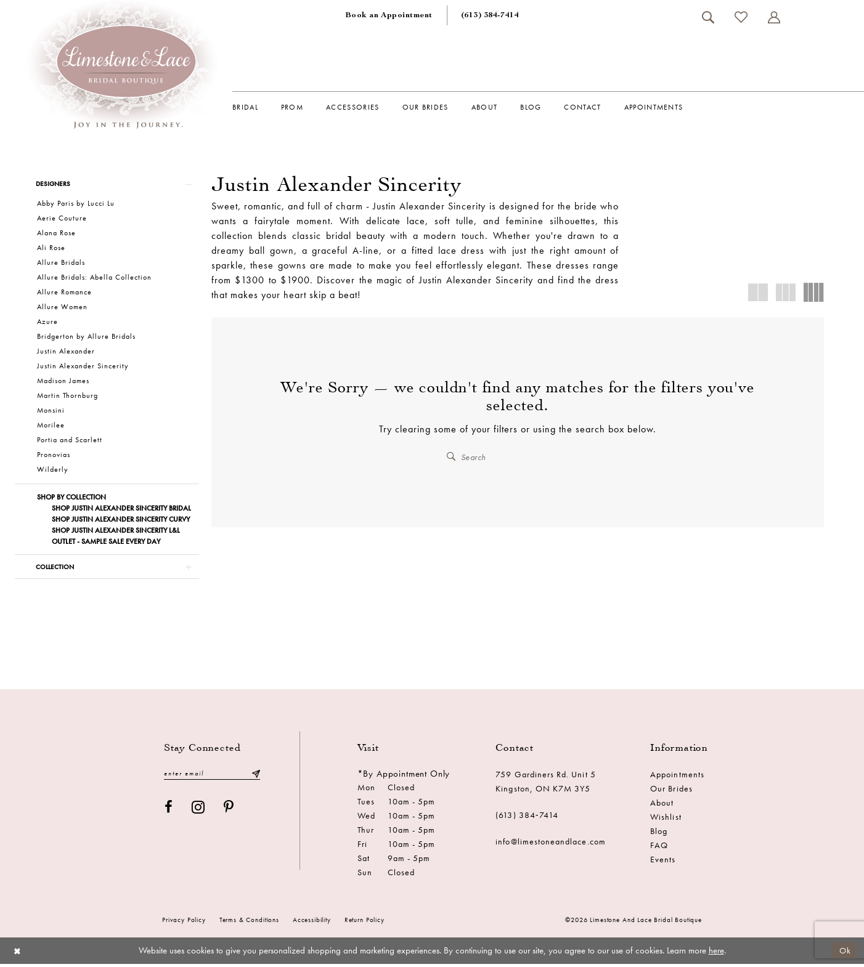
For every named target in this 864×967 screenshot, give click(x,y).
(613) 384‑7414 (526, 818)
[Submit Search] (452, 457)
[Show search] (707, 17)
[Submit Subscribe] (255, 777)
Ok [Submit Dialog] (844, 953)
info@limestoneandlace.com (550, 845)
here (716, 954)
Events (662, 862)
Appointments (677, 777)
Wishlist (665, 820)
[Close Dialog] (18, 954)
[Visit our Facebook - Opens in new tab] (169, 811)
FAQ (659, 848)
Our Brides (671, 792)
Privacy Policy (184, 923)
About (662, 806)
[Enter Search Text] (518, 457)
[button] (773, 17)
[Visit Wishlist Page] (740, 16)
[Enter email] (212, 777)
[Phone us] (490, 15)
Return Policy (364, 923)
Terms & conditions (249, 923)
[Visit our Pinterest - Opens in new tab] (229, 811)
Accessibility (312, 923)
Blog (658, 834)
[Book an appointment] (389, 15)
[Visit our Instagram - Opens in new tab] (198, 811)
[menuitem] (389, 15)
